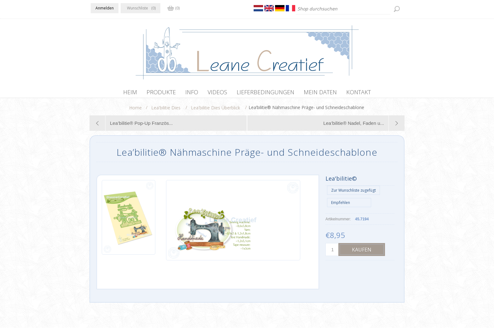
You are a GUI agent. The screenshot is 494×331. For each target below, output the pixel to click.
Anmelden (104, 8)
